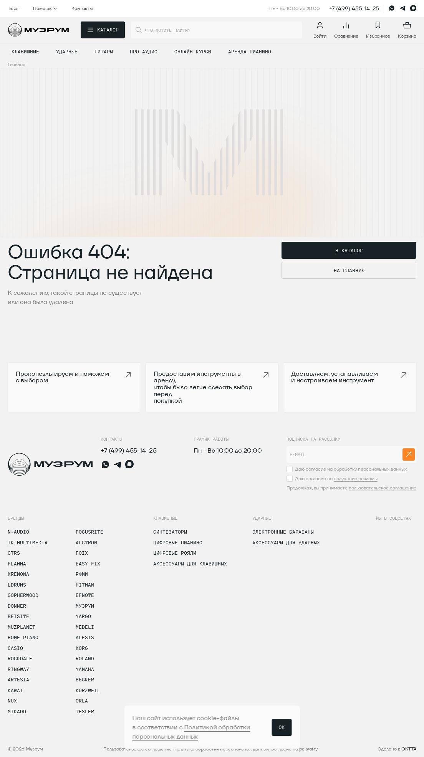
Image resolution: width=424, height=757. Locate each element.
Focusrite (89, 532)
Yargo (83, 616)
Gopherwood (23, 595)
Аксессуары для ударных (286, 542)
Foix (82, 553)
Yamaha (85, 669)
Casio (15, 648)
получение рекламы (356, 478)
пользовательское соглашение (382, 488)
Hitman (85, 585)
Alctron (86, 542)
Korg (82, 648)
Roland (85, 658)
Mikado (17, 711)
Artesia (18, 679)
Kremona (18, 574)
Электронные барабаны (283, 532)
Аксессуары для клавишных (190, 563)
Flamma (17, 563)
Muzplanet (21, 627)
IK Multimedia (28, 542)
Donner (17, 606)
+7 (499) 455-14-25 (354, 8)
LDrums (17, 585)
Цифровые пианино (177, 542)
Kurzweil (88, 690)
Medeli (85, 627)
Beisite (18, 616)
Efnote (85, 595)
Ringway (18, 669)
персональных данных (382, 469)
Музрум (85, 606)
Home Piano (23, 637)
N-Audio (18, 532)
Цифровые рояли (174, 553)
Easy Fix (88, 563)
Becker (85, 679)
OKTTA (408, 749)
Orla (82, 700)
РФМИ (82, 574)
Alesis (85, 637)
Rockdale (20, 658)
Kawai (15, 690)
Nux (12, 700)
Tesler (85, 711)
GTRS (14, 553)
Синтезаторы (170, 532)
